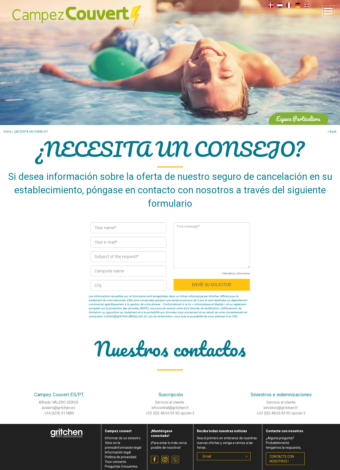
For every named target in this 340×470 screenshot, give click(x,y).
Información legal (118, 452)
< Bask (331, 131)
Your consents (115, 462)
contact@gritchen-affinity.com (123, 316)
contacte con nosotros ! (282, 459)
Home (7, 131)
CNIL (234, 316)
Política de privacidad (120, 457)
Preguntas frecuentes (121, 466)
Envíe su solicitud (211, 284)
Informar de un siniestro (122, 438)
